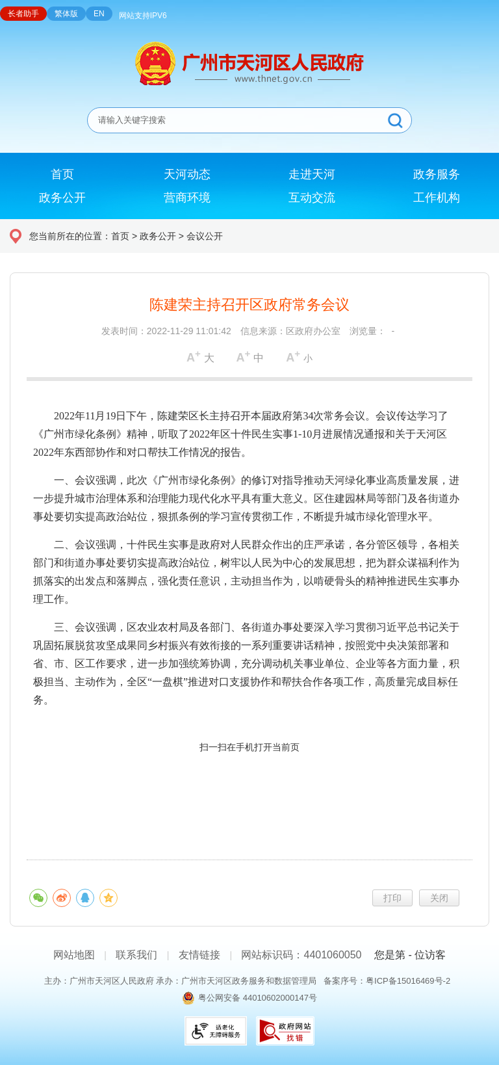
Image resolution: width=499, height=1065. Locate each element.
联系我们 (136, 954)
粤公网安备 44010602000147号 (257, 998)
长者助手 (23, 13)
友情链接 (199, 954)
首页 (120, 236)
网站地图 (74, 954)
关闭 (439, 898)
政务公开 (158, 236)
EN (99, 13)
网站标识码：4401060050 (301, 954)
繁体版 (66, 13)
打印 (392, 898)
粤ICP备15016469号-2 (408, 981)
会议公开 (204, 236)
